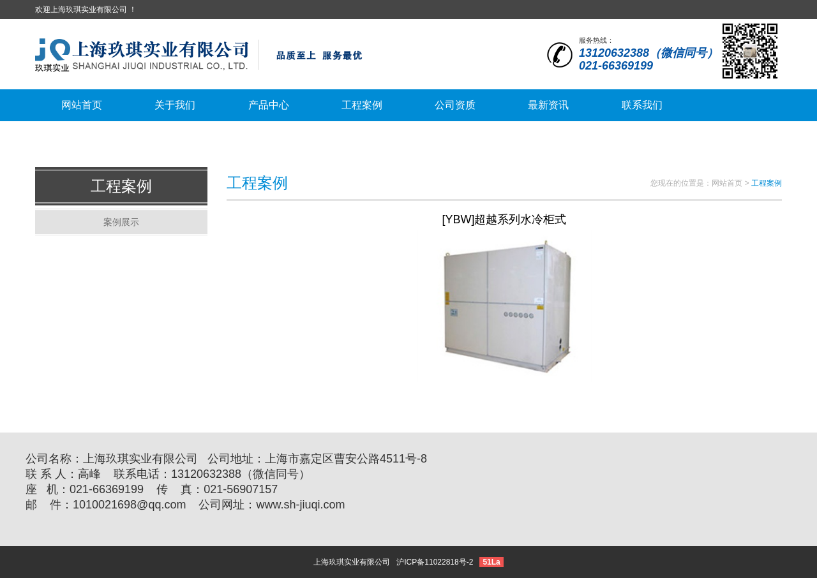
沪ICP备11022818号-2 (434, 562)
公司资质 (455, 105)
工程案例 (121, 186)
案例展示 (121, 222)
